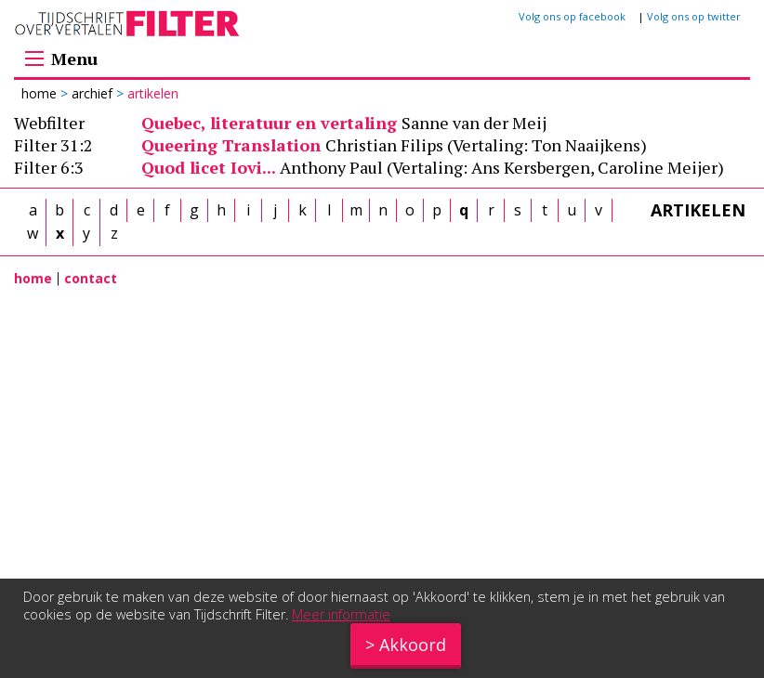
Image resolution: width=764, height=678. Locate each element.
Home (40, 93)
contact (90, 278)
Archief (92, 93)
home (33, 278)
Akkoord (412, 644)
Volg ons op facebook (572, 16)
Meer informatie (341, 614)
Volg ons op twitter (694, 16)
